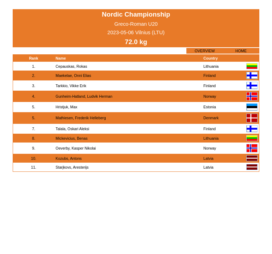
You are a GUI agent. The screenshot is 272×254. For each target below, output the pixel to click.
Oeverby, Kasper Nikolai (76, 148)
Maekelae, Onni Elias (73, 75)
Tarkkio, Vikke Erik (71, 86)
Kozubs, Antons (69, 158)
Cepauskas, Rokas (71, 66)
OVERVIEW (204, 51)
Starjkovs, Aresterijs (72, 167)
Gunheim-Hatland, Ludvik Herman (84, 96)
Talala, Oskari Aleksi (72, 129)
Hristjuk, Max (67, 107)
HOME (241, 51)
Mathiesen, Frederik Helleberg (81, 118)
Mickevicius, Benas (72, 138)
